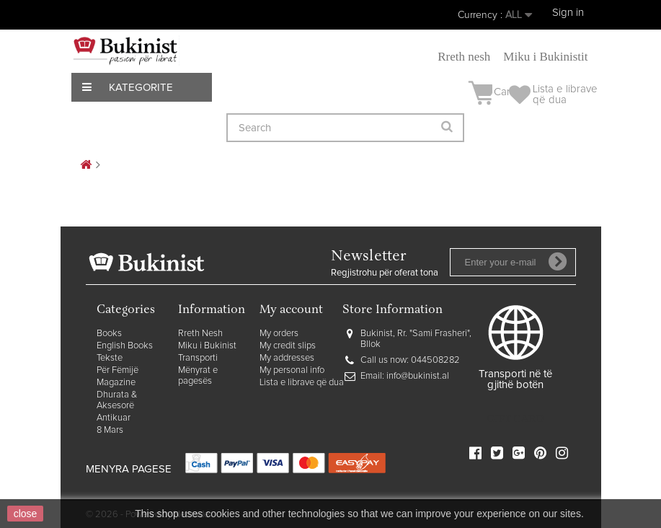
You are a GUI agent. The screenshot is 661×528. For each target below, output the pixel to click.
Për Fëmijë (117, 370)
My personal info (291, 370)
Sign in (568, 12)
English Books (125, 346)
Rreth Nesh (200, 333)
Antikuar (113, 418)
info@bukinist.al (417, 376)
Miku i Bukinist (207, 346)
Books (109, 333)
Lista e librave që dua (301, 382)
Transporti (198, 358)
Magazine (116, 382)
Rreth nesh (464, 56)
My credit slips (287, 346)
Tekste (110, 358)
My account (291, 310)
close (25, 513)
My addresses (286, 358)
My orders (278, 333)
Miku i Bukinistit (545, 56)
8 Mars (110, 430)
